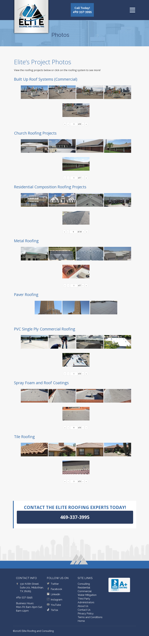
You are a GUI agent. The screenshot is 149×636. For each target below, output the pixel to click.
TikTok (54, 610)
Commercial (85, 591)
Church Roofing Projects (35, 133)
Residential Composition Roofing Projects (50, 186)
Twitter (55, 583)
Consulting (84, 583)
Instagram (56, 599)
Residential (84, 587)
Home (81, 620)
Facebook (56, 589)
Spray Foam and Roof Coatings (41, 382)
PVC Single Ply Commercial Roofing (44, 329)
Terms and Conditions (90, 617)
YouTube (56, 604)
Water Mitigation (87, 595)
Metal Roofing (26, 240)
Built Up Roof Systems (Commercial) (45, 79)
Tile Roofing (24, 436)
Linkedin (55, 594)
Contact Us (84, 609)
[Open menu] (132, 10)
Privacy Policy (86, 613)
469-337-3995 (24, 597)
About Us (83, 606)
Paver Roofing (26, 294)
